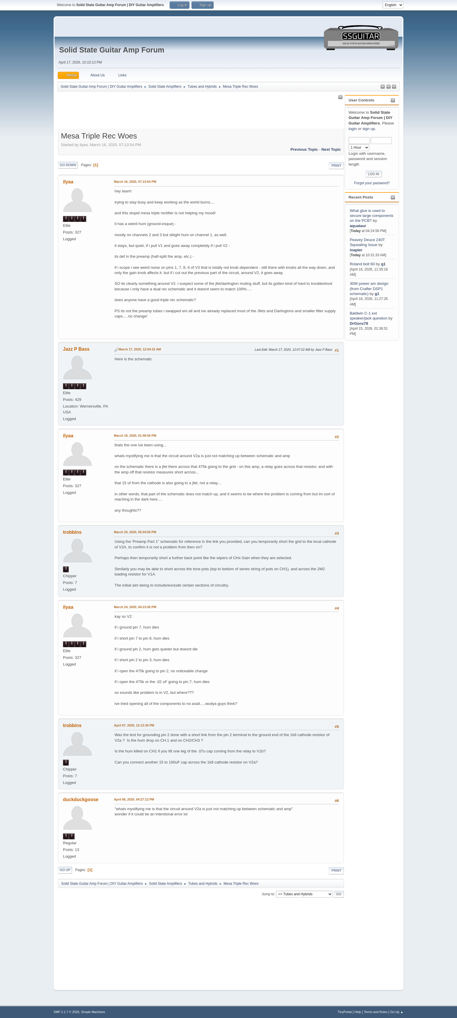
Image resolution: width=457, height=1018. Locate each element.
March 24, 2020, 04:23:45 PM (135, 607)
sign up (368, 129)
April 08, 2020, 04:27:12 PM (134, 799)
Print (336, 165)
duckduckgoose (81, 799)
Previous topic (304, 149)
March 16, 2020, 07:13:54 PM (135, 181)
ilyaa (68, 181)
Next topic (331, 149)
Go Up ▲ (396, 1012)
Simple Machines (93, 1012)
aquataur (358, 226)
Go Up (65, 870)
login (353, 129)
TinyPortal (345, 1012)
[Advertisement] (368, 429)
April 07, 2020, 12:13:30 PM (134, 725)
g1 (383, 264)
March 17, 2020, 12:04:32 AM (140, 349)
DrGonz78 (359, 323)
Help (358, 1012)
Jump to (268, 894)
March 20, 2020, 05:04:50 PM (135, 532)
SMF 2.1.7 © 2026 (66, 1012)
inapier (356, 250)
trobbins (72, 532)
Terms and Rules (376, 1012)
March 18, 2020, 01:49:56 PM (135, 435)
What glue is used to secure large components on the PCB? (371, 215)
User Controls (361, 100)
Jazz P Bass (76, 349)
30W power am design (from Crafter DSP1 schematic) (369, 288)
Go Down (68, 165)
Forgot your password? (372, 183)
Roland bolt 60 (362, 264)
